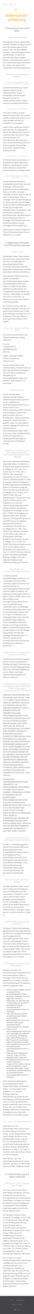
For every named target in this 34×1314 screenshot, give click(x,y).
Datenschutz (17, 1304)
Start (11, 1300)
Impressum (20, 1300)
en (15, 4)
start (5, 4)
